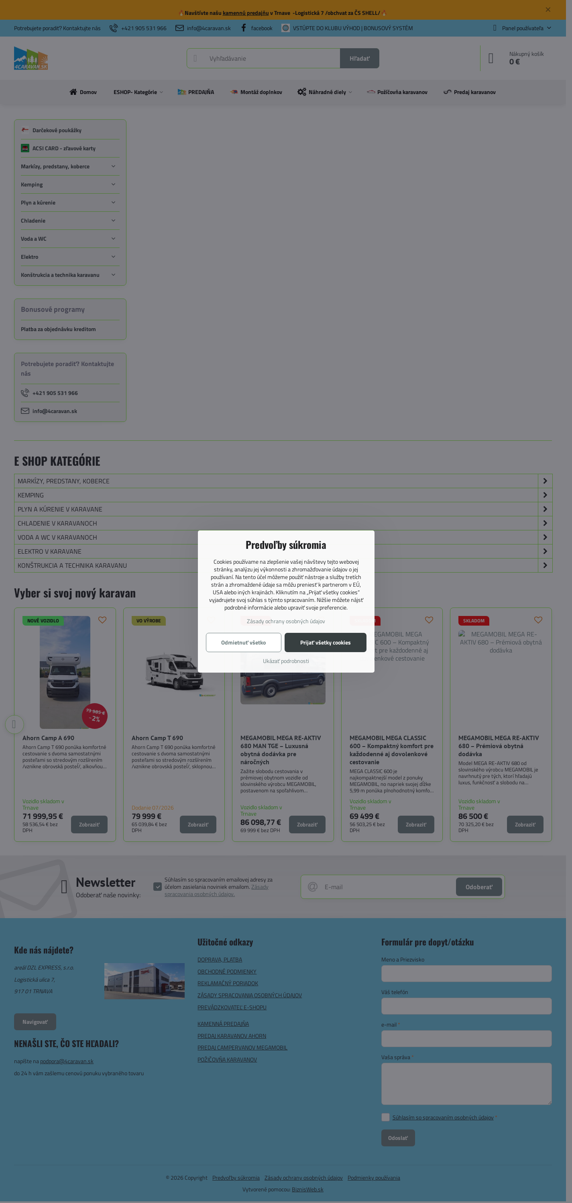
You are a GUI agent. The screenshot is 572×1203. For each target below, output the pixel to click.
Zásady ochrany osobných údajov (286, 621)
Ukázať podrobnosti (286, 661)
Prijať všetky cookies (325, 642)
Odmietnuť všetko (243, 642)
